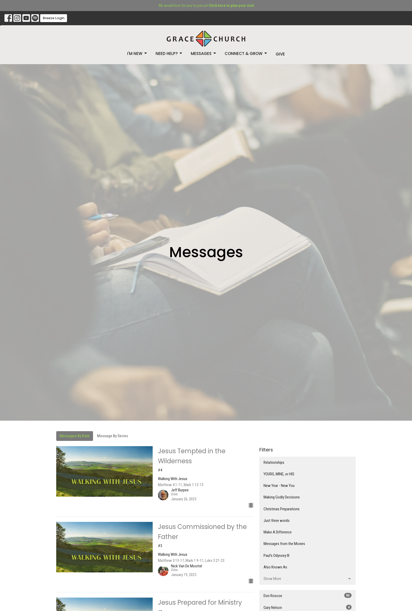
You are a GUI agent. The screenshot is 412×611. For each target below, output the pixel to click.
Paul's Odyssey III (276, 555)
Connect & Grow (246, 53)
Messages (204, 53)
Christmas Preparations (282, 509)
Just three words (277, 520)
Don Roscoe (308, 595)
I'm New (137, 53)
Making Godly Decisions (282, 497)
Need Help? (169, 53)
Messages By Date (75, 436)
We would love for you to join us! (206, 5)
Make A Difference (278, 532)
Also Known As (275, 567)
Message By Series (112, 436)
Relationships (274, 462)
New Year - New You (279, 485)
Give (280, 54)
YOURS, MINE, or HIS (279, 474)
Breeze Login (53, 18)
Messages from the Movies (284, 543)
